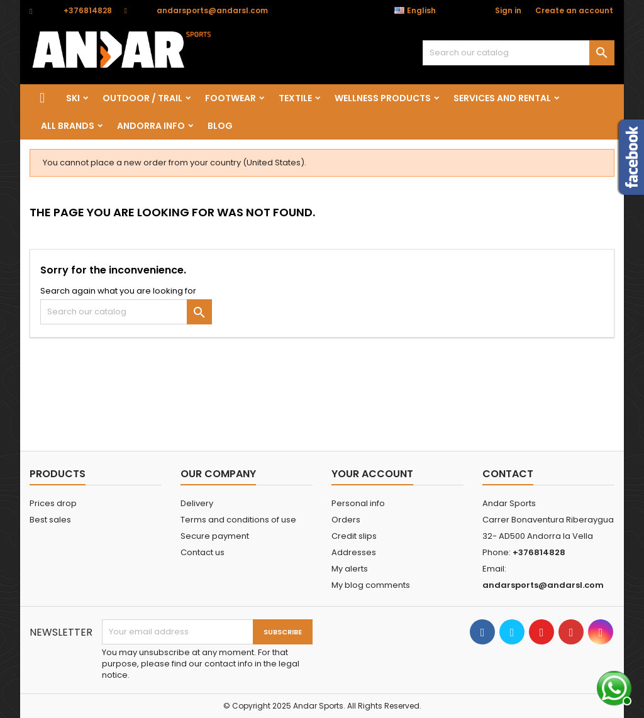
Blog (220, 125)
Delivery (196, 503)
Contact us (202, 552)
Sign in (508, 10)
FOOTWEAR (230, 98)
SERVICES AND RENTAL (502, 98)
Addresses (353, 552)
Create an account (574, 10)
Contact (507, 474)
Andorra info (151, 125)
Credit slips (354, 536)
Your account (372, 474)
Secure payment (214, 536)
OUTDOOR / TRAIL (142, 98)
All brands (67, 125)
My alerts (349, 569)
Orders (345, 520)
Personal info (358, 503)
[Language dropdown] (421, 10)
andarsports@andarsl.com (212, 10)
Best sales (50, 520)
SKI (73, 98)
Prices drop (53, 503)
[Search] (518, 52)
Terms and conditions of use (238, 520)
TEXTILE (295, 98)
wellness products (383, 98)
